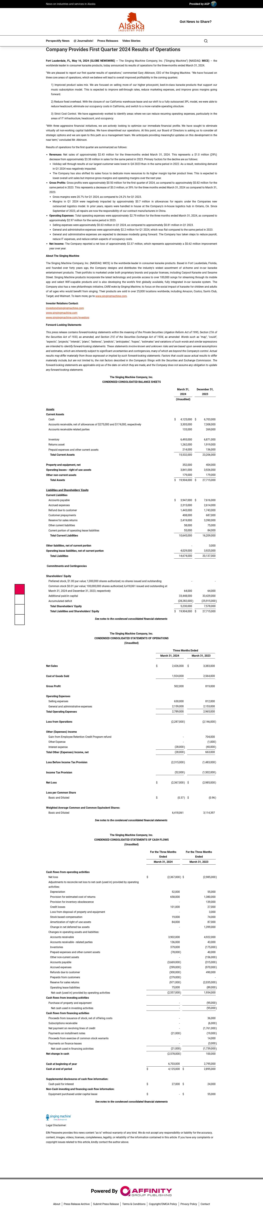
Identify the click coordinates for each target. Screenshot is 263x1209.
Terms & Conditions (133, 1204)
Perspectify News (58, 40)
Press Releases (107, 40)
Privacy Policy (188, 1204)
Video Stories (131, 40)
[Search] (206, 41)
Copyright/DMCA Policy (163, 1204)
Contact (205, 1204)
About (56, 1204)
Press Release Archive (77, 1204)
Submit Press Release (106, 1204)
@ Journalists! (83, 40)
